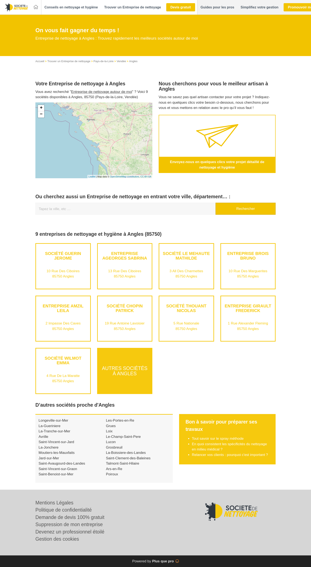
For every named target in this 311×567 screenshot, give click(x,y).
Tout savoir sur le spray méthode (218, 439)
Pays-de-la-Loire (104, 61)
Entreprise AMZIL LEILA (63, 308)
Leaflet (91, 176)
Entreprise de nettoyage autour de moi (101, 92)
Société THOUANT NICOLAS (186, 308)
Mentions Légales (54, 502)
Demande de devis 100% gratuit (69, 517)
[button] (71, 7)
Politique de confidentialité (63, 510)
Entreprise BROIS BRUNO (248, 255)
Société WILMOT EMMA (63, 360)
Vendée (121, 61)
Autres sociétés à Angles (124, 370)
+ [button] (41, 108)
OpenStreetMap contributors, (125, 176)
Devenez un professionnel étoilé (69, 532)
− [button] (41, 114)
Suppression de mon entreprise (69, 524)
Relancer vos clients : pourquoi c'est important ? (230, 455)
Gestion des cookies (57, 539)
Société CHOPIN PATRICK (125, 308)
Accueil (39, 61)
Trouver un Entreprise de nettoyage (68, 61)
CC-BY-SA (145, 176)
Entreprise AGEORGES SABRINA (124, 255)
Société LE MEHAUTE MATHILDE (186, 255)
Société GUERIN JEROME (63, 255)
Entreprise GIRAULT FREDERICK (248, 308)
